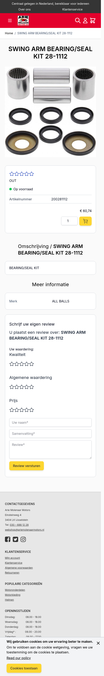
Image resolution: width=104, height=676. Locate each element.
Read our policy (19, 658)
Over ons (24, 9)
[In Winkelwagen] (85, 221)
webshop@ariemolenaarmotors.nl (24, 529)
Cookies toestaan (24, 668)
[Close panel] (98, 643)
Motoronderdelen (15, 589)
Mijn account (12, 557)
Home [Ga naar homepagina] (9, 33)
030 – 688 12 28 (19, 524)
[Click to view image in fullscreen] (50, 112)
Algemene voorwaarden (19, 567)
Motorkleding (12, 594)
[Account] (85, 20)
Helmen (9, 599)
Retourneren (12, 572)
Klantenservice (72, 9)
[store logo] (23, 20)
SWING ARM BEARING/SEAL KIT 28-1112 (44, 33)
